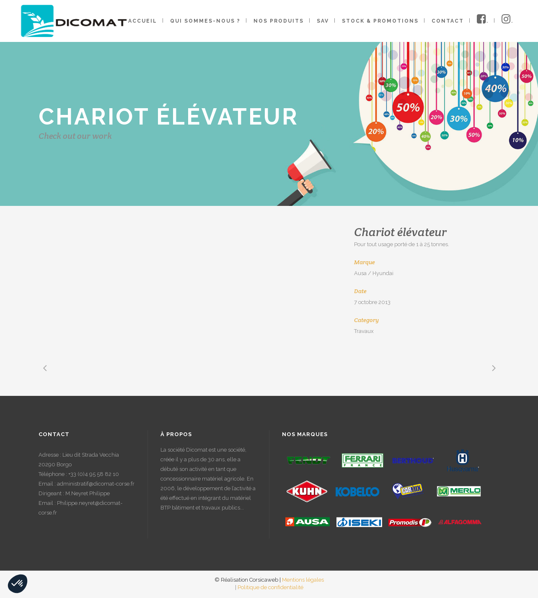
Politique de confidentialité (270, 587)
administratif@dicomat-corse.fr (95, 484)
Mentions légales (303, 580)
